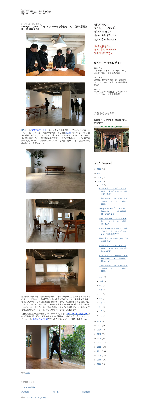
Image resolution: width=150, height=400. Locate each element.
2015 (99, 334)
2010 (99, 355)
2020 (99, 177)
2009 (99, 360)
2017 (99, 325)
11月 (101, 277)
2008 (99, 364)
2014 (99, 338)
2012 (99, 347)
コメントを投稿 (28, 387)
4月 (101, 303)
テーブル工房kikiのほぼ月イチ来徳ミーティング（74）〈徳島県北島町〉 (112, 221)
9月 (101, 285)
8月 (101, 290)
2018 (99, 321)
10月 (101, 281)
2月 (101, 311)
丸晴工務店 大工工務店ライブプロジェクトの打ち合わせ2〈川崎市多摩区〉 (113, 248)
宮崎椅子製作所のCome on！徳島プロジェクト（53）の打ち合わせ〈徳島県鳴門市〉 (113, 231)
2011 (99, 351)
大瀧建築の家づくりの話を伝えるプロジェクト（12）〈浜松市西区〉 (113, 268)
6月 (101, 294)
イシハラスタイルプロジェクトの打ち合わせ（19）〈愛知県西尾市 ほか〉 (113, 258)
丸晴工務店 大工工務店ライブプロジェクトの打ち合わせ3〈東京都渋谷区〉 (113, 191)
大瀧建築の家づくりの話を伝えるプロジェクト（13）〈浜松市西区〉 (113, 201)
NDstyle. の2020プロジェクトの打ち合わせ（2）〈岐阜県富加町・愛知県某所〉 (113, 211)
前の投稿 (86, 392)
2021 (99, 173)
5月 (101, 298)
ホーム (56, 392)
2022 (99, 169)
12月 (101, 185)
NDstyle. (25, 130)
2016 (99, 330)
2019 (99, 182)
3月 (101, 307)
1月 (101, 315)
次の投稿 (25, 392)
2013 (99, 343)
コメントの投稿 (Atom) (36, 397)
